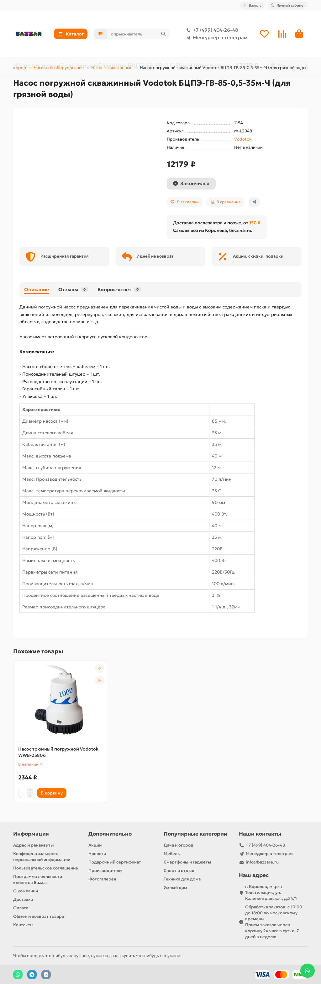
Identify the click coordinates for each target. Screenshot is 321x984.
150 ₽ (254, 223)
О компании (25, 891)
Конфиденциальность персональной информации (41, 856)
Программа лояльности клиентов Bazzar (37, 879)
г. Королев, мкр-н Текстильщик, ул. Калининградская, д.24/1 (271, 892)
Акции (95, 845)
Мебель (172, 853)
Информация (31, 834)
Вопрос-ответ (119, 290)
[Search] (138, 34)
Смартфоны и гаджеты (187, 862)
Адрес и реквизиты (33, 845)
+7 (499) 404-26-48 (211, 30)
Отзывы (73, 290)
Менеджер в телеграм (215, 38)
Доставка (23, 899)
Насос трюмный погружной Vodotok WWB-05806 (58, 753)
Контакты (23, 925)
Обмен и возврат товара (38, 916)
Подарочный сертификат (114, 862)
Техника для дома (182, 879)
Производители (105, 870)
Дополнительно (110, 834)
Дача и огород (178, 845)
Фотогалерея (102, 879)
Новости (97, 853)
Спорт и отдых (179, 870)
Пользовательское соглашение (45, 868)
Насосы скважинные (112, 68)
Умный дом (175, 887)
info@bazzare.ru (262, 862)
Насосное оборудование (59, 68)
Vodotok (242, 139)
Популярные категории (195, 834)
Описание (36, 290)
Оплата (20, 908)
